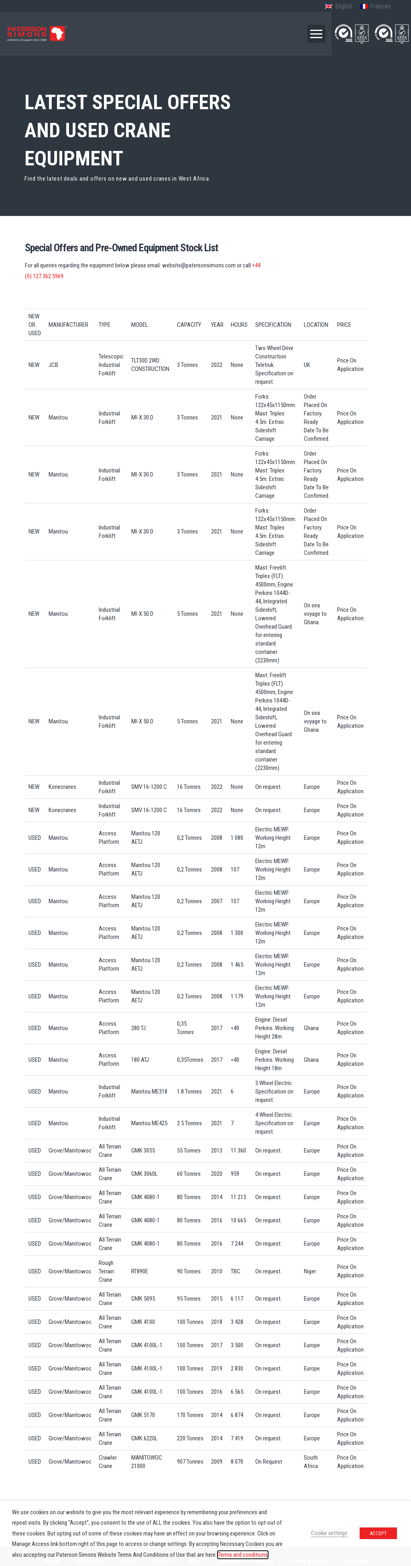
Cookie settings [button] (329, 1533)
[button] (316, 34)
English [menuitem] (343, 6)
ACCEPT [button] (378, 1533)
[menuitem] (338, 6)
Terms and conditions (243, 1554)
